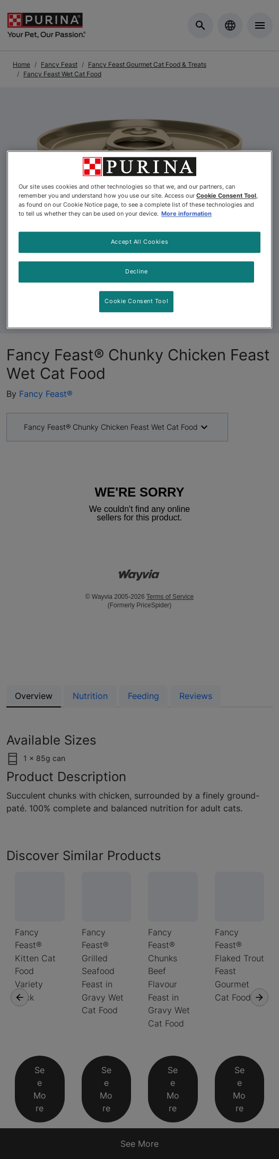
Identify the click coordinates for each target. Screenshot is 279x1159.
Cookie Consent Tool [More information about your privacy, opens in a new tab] (226, 195)
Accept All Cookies (139, 242)
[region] (139, 240)
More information (186, 214)
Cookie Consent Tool (136, 301)
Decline (136, 272)
